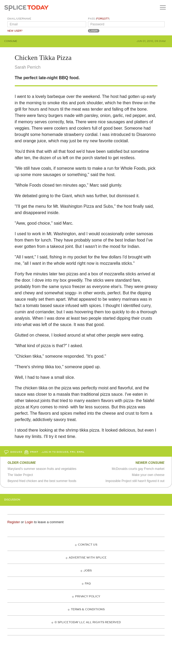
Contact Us (87, 545)
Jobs (87, 571)
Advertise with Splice (87, 558)
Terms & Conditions (88, 609)
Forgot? (102, 18)
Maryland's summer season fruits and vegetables (42, 469)
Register (13, 522)
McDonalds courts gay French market (138, 469)
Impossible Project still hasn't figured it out (134, 481)
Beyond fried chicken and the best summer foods (42, 481)
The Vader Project (20, 475)
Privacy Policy (87, 596)
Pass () (99, 18)
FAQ (88, 583)
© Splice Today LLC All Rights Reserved (87, 622)
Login (29, 522)
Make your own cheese (148, 475)
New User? (14, 30)
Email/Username (19, 18)
